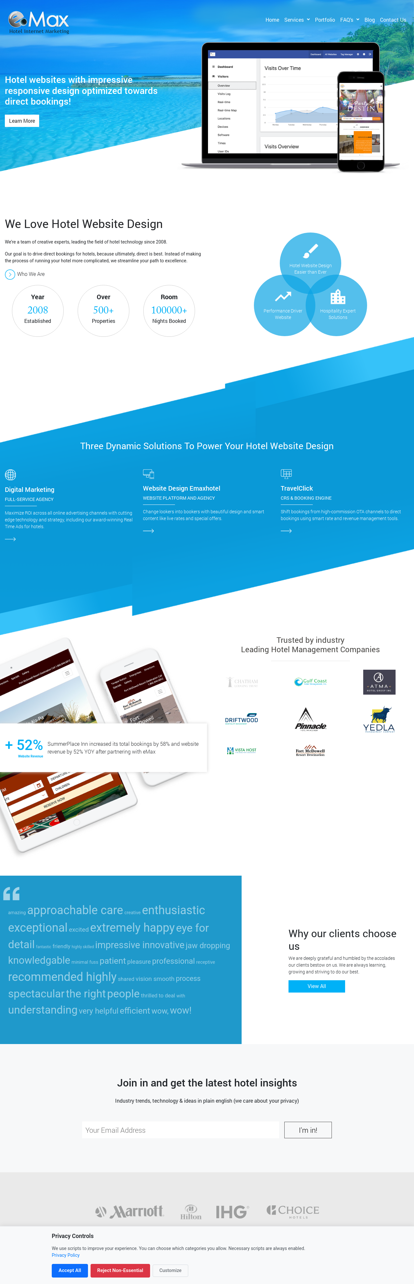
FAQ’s (346, 19)
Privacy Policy (66, 1255)
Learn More (22, 120)
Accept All (70, 1270)
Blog (370, 19)
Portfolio (325, 19)
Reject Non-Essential (120, 1270)
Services (294, 19)
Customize (170, 1270)
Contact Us (393, 19)
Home (272, 19)
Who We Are (25, 273)
